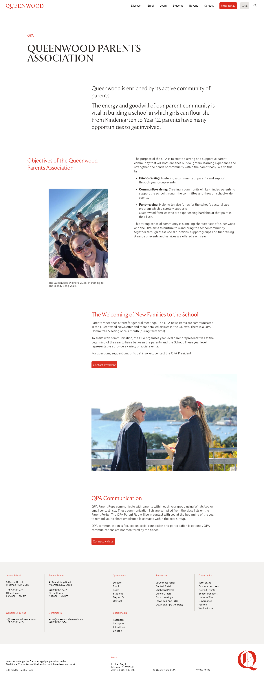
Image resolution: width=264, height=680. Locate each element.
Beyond (193, 5)
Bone (30, 669)
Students (178, 5)
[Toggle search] (255, 6)
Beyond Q (118, 597)
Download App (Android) (169, 604)
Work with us (206, 608)
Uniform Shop (206, 597)
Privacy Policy (202, 669)
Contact (209, 5)
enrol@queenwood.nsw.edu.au (66, 619)
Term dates (205, 582)
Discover (136, 5)
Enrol (150, 5)
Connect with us (103, 542)
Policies (203, 604)
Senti (22, 669)
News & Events (207, 589)
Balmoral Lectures (209, 586)
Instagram (118, 623)
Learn (163, 5)
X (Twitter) (119, 627)
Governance (205, 600)
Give (244, 6)
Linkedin (117, 630)
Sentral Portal (163, 586)
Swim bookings (164, 597)
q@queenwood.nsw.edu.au (21, 619)
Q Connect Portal (165, 582)
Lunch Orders (163, 593)
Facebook (118, 619)
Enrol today (228, 6)
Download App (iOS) (167, 600)
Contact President (104, 366)
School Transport (208, 593)
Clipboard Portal (165, 589)
